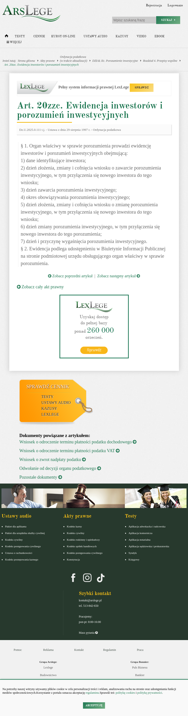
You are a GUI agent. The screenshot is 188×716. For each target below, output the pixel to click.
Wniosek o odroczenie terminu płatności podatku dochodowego (77, 441)
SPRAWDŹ (142, 87)
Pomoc (18, 650)
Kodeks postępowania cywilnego (23, 546)
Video (141, 36)
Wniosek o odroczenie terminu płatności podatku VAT (69, 450)
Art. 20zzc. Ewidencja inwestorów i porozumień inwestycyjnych (41, 64)
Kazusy (122, 36)
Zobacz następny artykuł (118, 276)
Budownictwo (48, 675)
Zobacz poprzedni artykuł (70, 276)
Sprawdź (94, 350)
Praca (140, 650)
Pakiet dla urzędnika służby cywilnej (25, 533)
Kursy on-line (63, 36)
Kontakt (79, 650)
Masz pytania (88, 632)
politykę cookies (125, 692)
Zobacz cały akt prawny (40, 286)
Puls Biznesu (139, 667)
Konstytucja (73, 559)
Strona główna (26, 60)
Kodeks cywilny (14, 539)
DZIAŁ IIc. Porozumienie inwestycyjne (115, 60)
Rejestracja (154, 5)
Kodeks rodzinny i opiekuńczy (83, 539)
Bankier (139, 675)
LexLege (50, 414)
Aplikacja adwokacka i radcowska (147, 526)
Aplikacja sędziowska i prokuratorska (149, 546)
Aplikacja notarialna (140, 539)
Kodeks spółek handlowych (82, 546)
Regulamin (109, 650)
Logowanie (175, 5)
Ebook (159, 36)
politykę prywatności (149, 692)
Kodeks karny (74, 526)
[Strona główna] (6, 37)
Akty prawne (47, 60)
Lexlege (48, 667)
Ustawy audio (95, 36)
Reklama (48, 650)
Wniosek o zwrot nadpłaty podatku (52, 459)
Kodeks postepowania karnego (21, 559)
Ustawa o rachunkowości (18, 552)
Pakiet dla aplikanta (15, 526)
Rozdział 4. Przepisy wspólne (160, 60)
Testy (20, 36)
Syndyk (133, 552)
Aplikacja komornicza (140, 533)
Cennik (39, 36)
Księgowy (134, 559)
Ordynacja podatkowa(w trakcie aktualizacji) (73, 58)
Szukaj (168, 20)
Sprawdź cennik (47, 386)
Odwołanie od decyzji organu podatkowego (60, 468)
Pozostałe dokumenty (40, 477)
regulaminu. (92, 692)
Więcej (14, 42)
